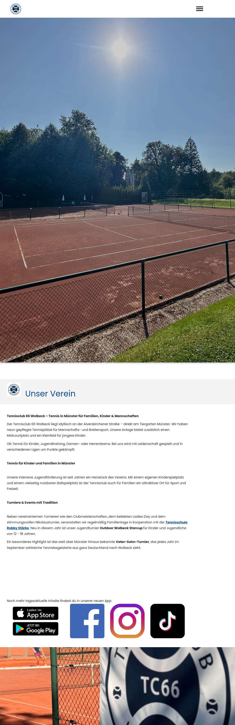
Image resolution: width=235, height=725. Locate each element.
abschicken (133, 709)
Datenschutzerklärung (133, 697)
